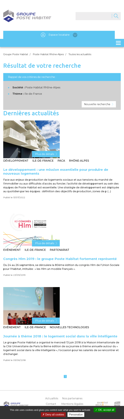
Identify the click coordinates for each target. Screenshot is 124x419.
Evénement (12, 249)
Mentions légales (72, 403)
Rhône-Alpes (79, 160)
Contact (51, 403)
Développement (15, 160)
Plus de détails (44, 154)
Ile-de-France (43, 160)
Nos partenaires (72, 398)
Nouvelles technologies (69, 327)
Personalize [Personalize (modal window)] (76, 414)
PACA (61, 160)
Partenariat (59, 249)
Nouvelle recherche (97, 104)
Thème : (18, 93)
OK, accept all (104, 410)
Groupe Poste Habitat (15, 54)
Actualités (51, 398)
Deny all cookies (53, 414)
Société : (18, 87)
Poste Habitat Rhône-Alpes (48, 54)
